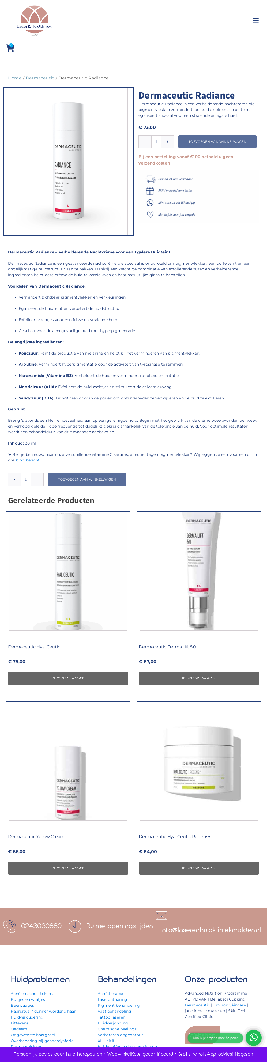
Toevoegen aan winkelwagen (217, 142)
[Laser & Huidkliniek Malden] (34, 6)
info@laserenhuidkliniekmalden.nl (210, 930)
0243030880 (41, 926)
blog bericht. (28, 460)
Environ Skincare (229, 1005)
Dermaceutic (197, 1005)
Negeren (244, 1054)
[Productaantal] (156, 141)
